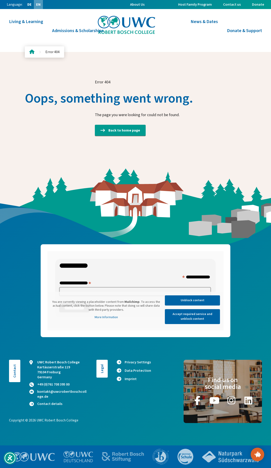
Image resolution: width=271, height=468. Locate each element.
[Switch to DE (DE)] (29, 4)
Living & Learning (26, 21)
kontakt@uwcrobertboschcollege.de (57, 394)
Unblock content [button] (192, 300)
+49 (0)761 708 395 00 (49, 384)
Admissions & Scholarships (78, 30)
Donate (258, 4)
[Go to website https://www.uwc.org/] (33, 457)
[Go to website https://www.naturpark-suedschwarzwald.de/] (230, 457)
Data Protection (138, 370)
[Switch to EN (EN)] (38, 4)
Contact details (45, 403)
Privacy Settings (138, 362)
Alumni (161, 13)
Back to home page (120, 130)
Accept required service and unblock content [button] (192, 316)
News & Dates (204, 21)
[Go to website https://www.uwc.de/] (78, 457)
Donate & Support (244, 30)
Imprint (131, 378)
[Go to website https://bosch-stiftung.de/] (122, 457)
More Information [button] (106, 317)
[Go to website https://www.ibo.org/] (160, 456)
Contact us (232, 4)
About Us (137, 4)
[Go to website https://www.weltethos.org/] (185, 456)
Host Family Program (195, 4)
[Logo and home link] (126, 25)
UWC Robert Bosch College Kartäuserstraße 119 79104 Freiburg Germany (54, 370)
